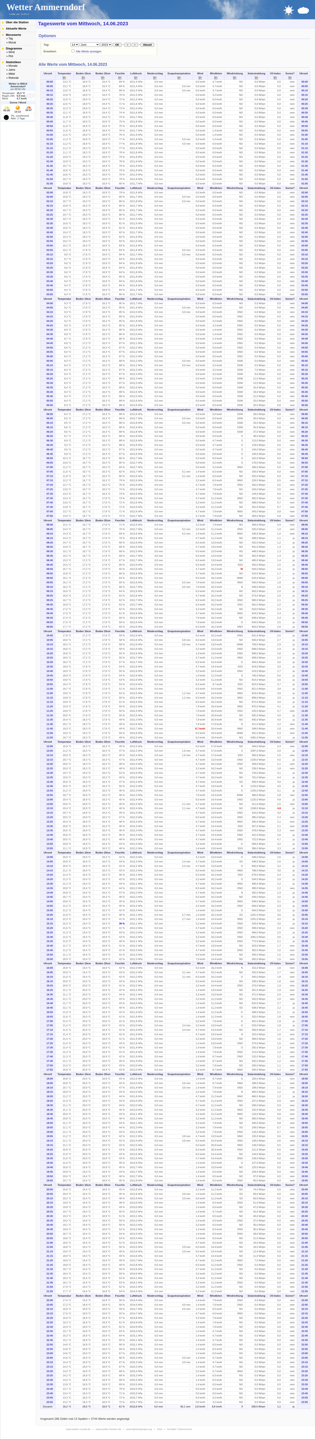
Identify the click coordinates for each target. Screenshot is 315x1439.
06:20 (49, 431)
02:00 (49, 192)
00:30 (49, 108)
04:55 (49, 352)
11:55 (49, 737)
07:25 (49, 489)
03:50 (49, 290)
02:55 (49, 241)
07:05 (49, 471)
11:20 (49, 706)
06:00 (49, 414)
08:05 (49, 529)
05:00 (49, 356)
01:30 (49, 161)
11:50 (49, 733)
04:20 (49, 321)
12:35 (49, 777)
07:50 (49, 511)
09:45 (49, 617)
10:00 (49, 635)
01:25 (49, 157)
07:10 (49, 476)
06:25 (49, 436)
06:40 (49, 449)
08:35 (49, 555)
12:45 (49, 786)
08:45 (49, 564)
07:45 (49, 507)
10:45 (49, 675)
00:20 (49, 99)
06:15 (49, 427)
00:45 (49, 121)
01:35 (49, 166)
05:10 (49, 365)
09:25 (49, 600)
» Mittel (10, 73)
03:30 (49, 272)
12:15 (49, 759)
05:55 (49, 405)
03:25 (49, 267)
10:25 (49, 657)
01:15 (49, 148)
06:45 (49, 454)
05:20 (49, 374)
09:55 (49, 626)
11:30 (49, 715)
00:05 (49, 86)
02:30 (49, 219)
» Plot (9, 56)
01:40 (49, 170)
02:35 (49, 223)
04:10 (49, 312)
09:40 (49, 613)
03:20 (49, 263)
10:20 (49, 653)
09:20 (49, 595)
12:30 (49, 773)
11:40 (49, 724)
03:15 (49, 259)
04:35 (49, 334)
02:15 (49, 205)
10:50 (49, 679)
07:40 (49, 502)
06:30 (49, 440)
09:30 (49, 604)
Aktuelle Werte (16, 28)
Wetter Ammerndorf (45, 7)
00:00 (49, 81)
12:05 (49, 750)
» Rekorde (12, 77)
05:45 (49, 396)
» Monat (11, 42)
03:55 (49, 294)
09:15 (49, 591)
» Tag (9, 38)
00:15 (49, 95)
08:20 (49, 542)
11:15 (49, 702)
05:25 (49, 378)
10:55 (49, 684)
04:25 (49, 325)
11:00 (49, 688)
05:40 (49, 392)
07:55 (49, 516)
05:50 (49, 400)
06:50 (49, 458)
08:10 (49, 533)
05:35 (49, 387)
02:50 (49, 236)
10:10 (49, 644)
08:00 (49, 524)
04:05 (49, 307)
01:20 (49, 152)
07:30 (49, 493)
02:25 (49, 214)
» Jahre (10, 69)
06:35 (49, 445)
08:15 (49, 538)
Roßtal (25, 14)
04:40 (49, 338)
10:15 (49, 649)
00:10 (49, 90)
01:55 (49, 183)
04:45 (49, 343)
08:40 (49, 560)
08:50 (49, 569)
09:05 (49, 582)
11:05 (49, 693)
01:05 (49, 139)
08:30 (49, 551)
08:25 (49, 546)
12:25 (49, 768)
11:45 (49, 728)
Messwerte (13, 34)
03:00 (49, 245)
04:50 (49, 347)
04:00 (49, 303)
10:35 (49, 666)
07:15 (49, 480)
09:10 (49, 587)
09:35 (49, 609)
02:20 (49, 210)
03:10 (49, 254)
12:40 (49, 781)
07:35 (49, 498)
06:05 (49, 418)
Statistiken (13, 62)
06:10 (49, 422)
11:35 (49, 719)
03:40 (49, 281)
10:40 (49, 671)
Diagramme (14, 48)
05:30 (49, 383)
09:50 (49, 622)
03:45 (49, 285)
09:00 (49, 578)
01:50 (49, 179)
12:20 (49, 764)
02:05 (49, 196)
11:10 (49, 697)
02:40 (49, 228)
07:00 (49, 467)
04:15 (49, 316)
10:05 (49, 640)
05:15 (49, 369)
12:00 (49, 746)
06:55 (49, 462)
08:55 (49, 573)
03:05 (49, 250)
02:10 (49, 201)
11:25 (49, 711)
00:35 (49, 112)
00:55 (49, 130)
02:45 (49, 232)
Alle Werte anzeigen (88, 51)
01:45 (49, 174)
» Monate (11, 65)
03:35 (49, 276)
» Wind (10, 52)
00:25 (49, 104)
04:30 (49, 329)
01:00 (49, 134)
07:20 (49, 484)
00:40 (49, 117)
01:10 (49, 143)
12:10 (49, 755)
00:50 (49, 126)
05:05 (49, 360)
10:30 (49, 662)
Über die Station (17, 22)
